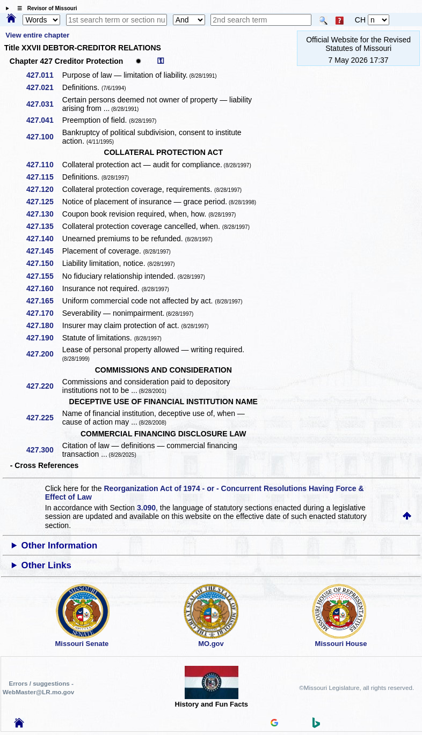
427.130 (43, 214)
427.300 (43, 450)
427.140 (43, 238)
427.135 (43, 226)
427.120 (43, 189)
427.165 (43, 300)
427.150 (43, 263)
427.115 (43, 177)
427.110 (43, 164)
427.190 (43, 337)
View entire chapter (37, 35)
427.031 (43, 104)
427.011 (43, 75)
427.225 (43, 417)
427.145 (43, 251)
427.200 (43, 354)
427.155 (43, 276)
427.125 (43, 201)
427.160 (43, 288)
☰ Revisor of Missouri (44, 8)
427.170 (43, 313)
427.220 (43, 386)
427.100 (43, 136)
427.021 (43, 87)
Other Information (59, 545)
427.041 (43, 120)
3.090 (146, 507)
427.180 (43, 325)
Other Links (46, 565)
